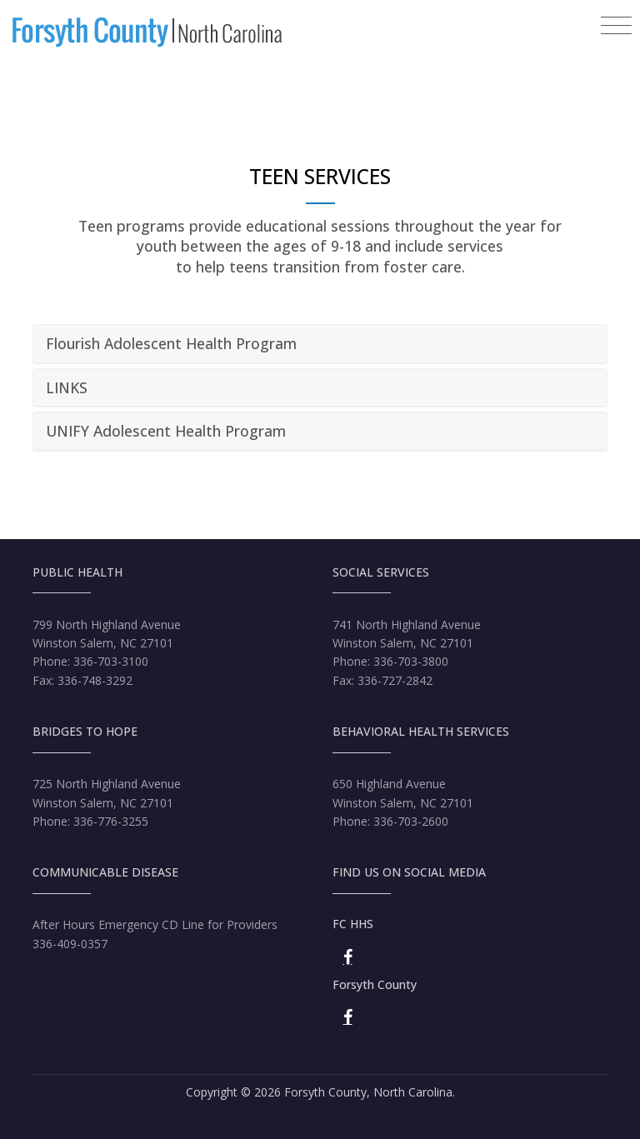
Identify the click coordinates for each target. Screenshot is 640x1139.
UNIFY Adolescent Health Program (166, 431)
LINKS (67, 387)
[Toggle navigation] (616, 26)
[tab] (320, 344)
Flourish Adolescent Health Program (171, 343)
